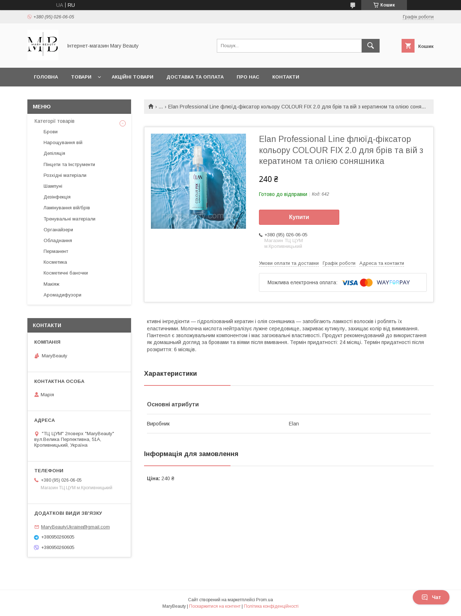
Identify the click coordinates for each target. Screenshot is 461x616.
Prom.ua (264, 599)
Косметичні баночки (66, 273)
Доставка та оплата (195, 77)
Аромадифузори (62, 295)
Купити (299, 217)
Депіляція (54, 153)
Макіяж (51, 284)
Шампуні (53, 186)
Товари (81, 77)
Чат (431, 597)
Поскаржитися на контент (215, 606)
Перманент (56, 251)
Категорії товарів (55, 121)
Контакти (285, 77)
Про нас (248, 77)
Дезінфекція (57, 197)
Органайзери (58, 229)
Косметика (55, 262)
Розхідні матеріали (65, 175)
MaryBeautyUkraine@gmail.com (75, 527)
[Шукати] (371, 46)
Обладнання (58, 240)
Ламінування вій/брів (67, 207)
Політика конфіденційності (271, 606)
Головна (46, 77)
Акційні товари (132, 77)
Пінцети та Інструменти (69, 164)
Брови (51, 131)
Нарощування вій (63, 142)
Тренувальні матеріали (69, 219)
